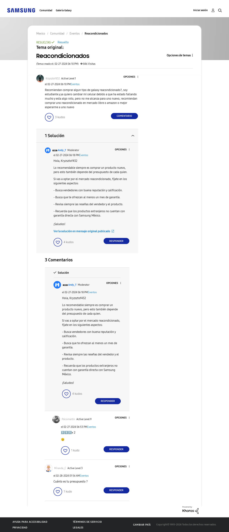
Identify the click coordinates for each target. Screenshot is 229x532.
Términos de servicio (87, 521)
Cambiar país (142, 524)
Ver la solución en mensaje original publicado (81, 231)
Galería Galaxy (64, 10)
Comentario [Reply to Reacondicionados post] (124, 115)
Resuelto (63, 42)
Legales (78, 527)
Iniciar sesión (200, 10)
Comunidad (46, 10)
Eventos (75, 84)
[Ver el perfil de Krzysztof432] (53, 78)
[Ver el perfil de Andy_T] (62, 150)
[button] (131, 77)
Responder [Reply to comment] (116, 241)
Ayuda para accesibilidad (30, 521)
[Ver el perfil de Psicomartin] (68, 419)
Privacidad (20, 527)
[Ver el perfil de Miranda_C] (60, 468)
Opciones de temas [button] (179, 55)
